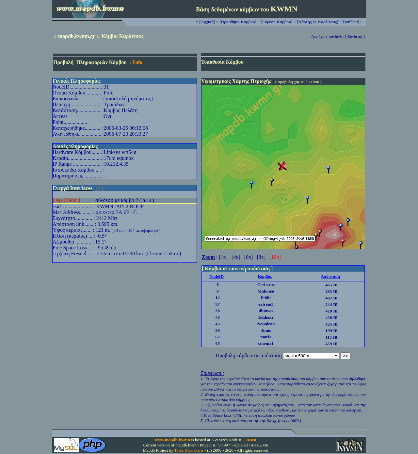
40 (218, 317)
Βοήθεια (350, 21)
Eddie (266, 297)
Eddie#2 (266, 317)
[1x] (223, 257)
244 (328, 304)
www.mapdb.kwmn (172, 439)
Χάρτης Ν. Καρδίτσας (317, 21)
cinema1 (266, 343)
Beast (251, 439)
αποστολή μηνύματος (128, 98)
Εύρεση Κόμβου (276, 21)
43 (218, 323)
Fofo (137, 62)
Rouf (146, 200)
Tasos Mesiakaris (189, 450)
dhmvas (266, 310)
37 (218, 304)
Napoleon (266, 323)
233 (328, 291)
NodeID (216, 276)
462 (328, 297)
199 (328, 330)
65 (218, 343)
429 (328, 311)
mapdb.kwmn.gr (76, 36)
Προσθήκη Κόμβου (238, 21)
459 (328, 343)
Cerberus (266, 284)
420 (328, 317)
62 (218, 336)
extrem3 (265, 304)
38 (218, 310)
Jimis (266, 330)
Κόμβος (265, 276)
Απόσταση (330, 276)
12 (218, 297)
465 (328, 284)
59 (218, 330)
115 (329, 337)
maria (265, 336)
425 (328, 324)
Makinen (266, 291)
